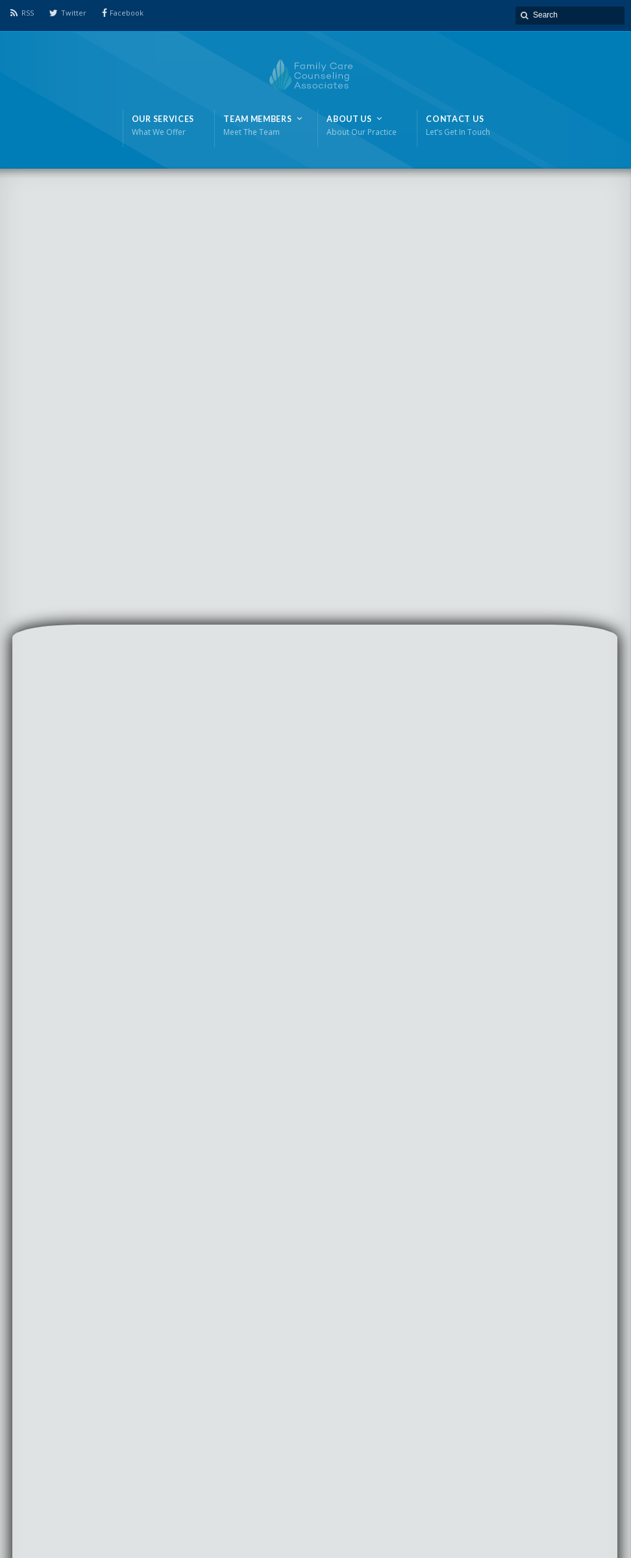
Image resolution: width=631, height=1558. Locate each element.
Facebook (126, 13)
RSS (27, 13)
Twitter (73, 13)
